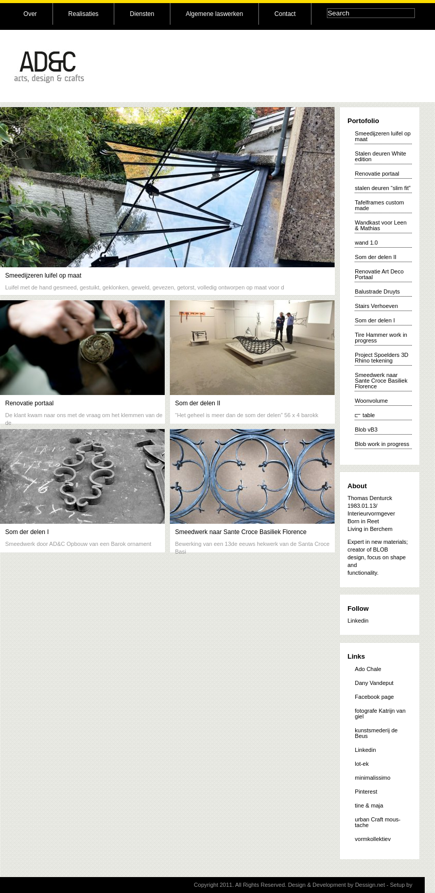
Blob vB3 (366, 429)
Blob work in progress (382, 444)
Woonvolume (371, 401)
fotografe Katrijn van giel (380, 713)
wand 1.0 (366, 242)
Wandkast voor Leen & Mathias (380, 225)
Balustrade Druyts (377, 291)
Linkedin (358, 620)
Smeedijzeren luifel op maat (43, 275)
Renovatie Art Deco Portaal (379, 274)
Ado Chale (368, 669)
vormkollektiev (373, 839)
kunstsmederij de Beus (376, 733)
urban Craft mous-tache (378, 822)
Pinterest (366, 791)
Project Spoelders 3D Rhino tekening (381, 358)
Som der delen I (27, 532)
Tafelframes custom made (379, 205)
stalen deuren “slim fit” (382, 188)
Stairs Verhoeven (376, 306)
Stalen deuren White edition (380, 156)
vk (417, 885)
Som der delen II (197, 403)
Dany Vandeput (374, 683)
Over (30, 14)
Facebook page (374, 697)
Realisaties (83, 14)
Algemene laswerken (214, 14)
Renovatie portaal (29, 403)
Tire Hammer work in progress (381, 338)
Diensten (142, 14)
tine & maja (369, 805)
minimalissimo (372, 778)
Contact (284, 14)
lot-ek (362, 764)
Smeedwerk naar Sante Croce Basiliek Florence (240, 532)
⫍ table (365, 415)
